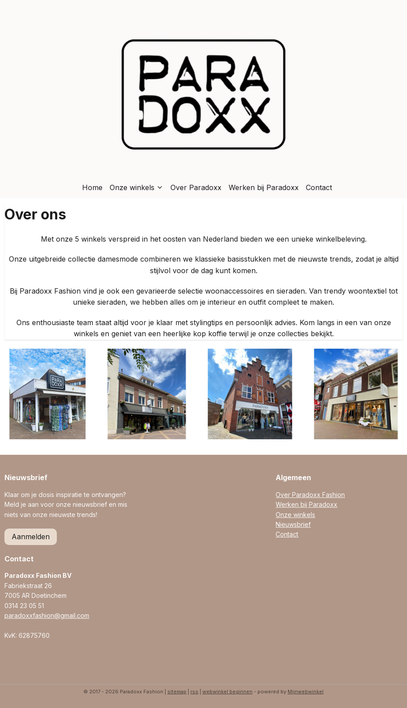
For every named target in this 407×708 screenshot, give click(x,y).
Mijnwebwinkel (306, 691)
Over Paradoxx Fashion (310, 494)
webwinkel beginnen (227, 691)
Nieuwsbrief (293, 524)
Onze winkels (136, 187)
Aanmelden (31, 536)
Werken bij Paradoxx (264, 187)
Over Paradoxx (195, 187)
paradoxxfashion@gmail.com (46, 615)
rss (194, 691)
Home (92, 187)
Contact (319, 187)
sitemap (176, 691)
